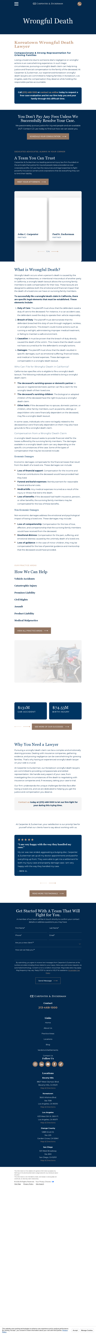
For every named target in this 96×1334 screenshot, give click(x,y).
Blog (48, 1187)
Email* (52, 1078)
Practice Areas (48, 1176)
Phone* (18, 1078)
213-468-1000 (47, 1149)
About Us (48, 1170)
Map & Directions (48, 1230)
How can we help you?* (25, 1092)
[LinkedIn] (41, 1206)
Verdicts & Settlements (48, 1192)
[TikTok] (61, 1206)
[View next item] (54, 393)
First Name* (20, 1070)
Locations (48, 1181)
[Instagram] (35, 1206)
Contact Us (48, 1198)
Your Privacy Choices (45, 1324)
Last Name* (54, 1070)
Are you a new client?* (24, 1085)
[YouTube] (48, 1206)
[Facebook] (54, 1206)
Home (48, 1165)
